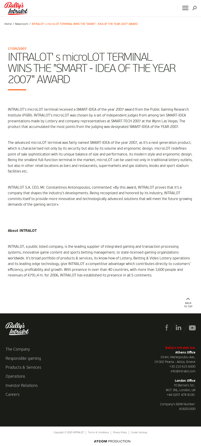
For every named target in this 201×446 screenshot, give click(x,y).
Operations (15, 376)
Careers (12, 394)
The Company (18, 349)
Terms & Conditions (98, 432)
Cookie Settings (139, 432)
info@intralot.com (183, 371)
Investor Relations (22, 385)
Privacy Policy (120, 432)
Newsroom (21, 24)
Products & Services (23, 367)
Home (8, 24)
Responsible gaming (23, 358)
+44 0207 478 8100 (181, 394)
